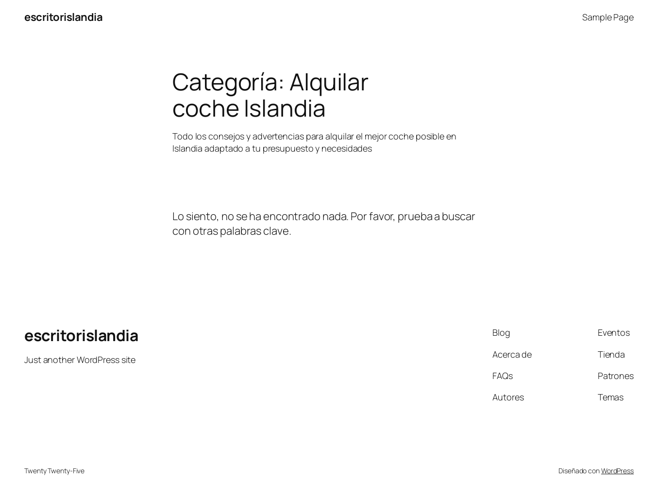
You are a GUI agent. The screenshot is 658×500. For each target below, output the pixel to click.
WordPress (617, 470)
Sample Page (608, 17)
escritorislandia (63, 17)
